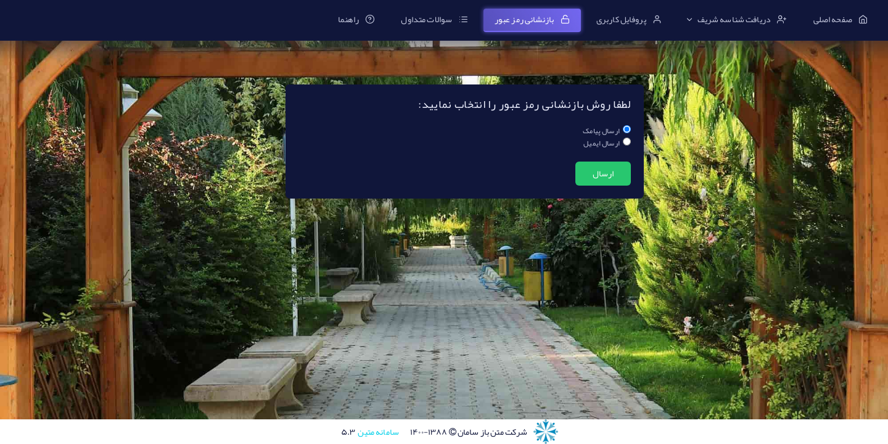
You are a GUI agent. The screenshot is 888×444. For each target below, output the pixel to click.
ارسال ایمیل (601, 143)
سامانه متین (370, 432)
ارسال (603, 173)
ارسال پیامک (601, 131)
